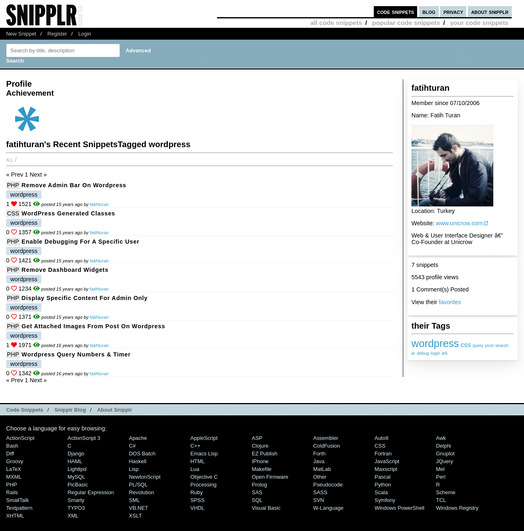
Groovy (14, 461)
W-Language (328, 508)
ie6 (444, 353)
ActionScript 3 (84, 438)
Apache (138, 438)
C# (132, 446)
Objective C (204, 477)
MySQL (76, 477)
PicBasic (78, 485)
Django (76, 453)
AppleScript (203, 438)
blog (429, 11)
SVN (318, 500)
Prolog (259, 485)
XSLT (135, 516)
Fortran (383, 453)
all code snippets (336, 22)
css (466, 345)
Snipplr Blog (70, 410)
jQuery (444, 461)
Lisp (134, 469)
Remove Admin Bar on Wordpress (74, 185)
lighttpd (77, 469)
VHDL (197, 508)
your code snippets (479, 22)
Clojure (260, 446)
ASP (257, 438)
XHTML (15, 516)
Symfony (385, 500)
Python (383, 485)
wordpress (435, 343)
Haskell (137, 461)
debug (423, 353)
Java (318, 461)
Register (57, 34)
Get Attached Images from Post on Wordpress (93, 326)
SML (134, 500)
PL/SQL (138, 485)
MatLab (322, 469)
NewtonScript (144, 477)
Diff (10, 453)
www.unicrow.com (459, 223)
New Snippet (21, 34)
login (435, 353)
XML (73, 516)
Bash (12, 446)
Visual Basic (266, 508)
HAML (75, 461)
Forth (319, 453)
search (501, 345)
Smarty (76, 500)
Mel (440, 469)
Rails (12, 492)
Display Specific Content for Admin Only (85, 298)
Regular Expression (91, 492)
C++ (195, 446)
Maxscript (386, 469)
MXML (13, 477)
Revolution (141, 492)
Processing (203, 485)
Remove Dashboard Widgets (65, 270)
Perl (440, 477)
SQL (257, 500)
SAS (257, 492)
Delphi (443, 446)
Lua (194, 469)
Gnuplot (445, 453)
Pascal (383, 477)
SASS (320, 492)
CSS (13, 213)
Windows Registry (457, 508)
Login (84, 34)
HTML (197, 461)
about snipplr (489, 11)
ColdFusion (326, 446)
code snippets (395, 11)
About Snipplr (114, 410)
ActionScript (20, 438)
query (477, 345)
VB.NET (138, 508)
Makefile (261, 469)
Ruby (196, 492)
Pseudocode (328, 485)
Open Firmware (270, 477)
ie (413, 353)
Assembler (325, 438)
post (489, 345)
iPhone (260, 461)
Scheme (446, 492)
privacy (453, 11)
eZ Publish (265, 453)
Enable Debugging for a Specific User (81, 241)
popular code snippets (406, 22)
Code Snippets (24, 410)
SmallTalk (17, 500)
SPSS (197, 500)
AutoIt (381, 438)
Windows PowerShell (400, 508)
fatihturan (99, 204)
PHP (13, 185)
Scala (381, 492)
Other (319, 477)
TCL (441, 500)
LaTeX (13, 469)
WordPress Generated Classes (68, 213)
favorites (450, 302)
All (10, 159)
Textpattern (19, 508)
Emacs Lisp (204, 453)
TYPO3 (76, 508)
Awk (441, 438)
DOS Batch (142, 453)
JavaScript (387, 461)
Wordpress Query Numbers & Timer (76, 354)
